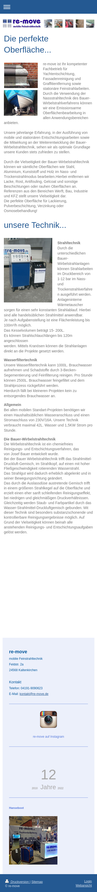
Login (88, 872)
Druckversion (17, 872)
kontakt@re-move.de (34, 684)
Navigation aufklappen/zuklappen (48, 6)
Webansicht (84, 876)
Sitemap (37, 872)
